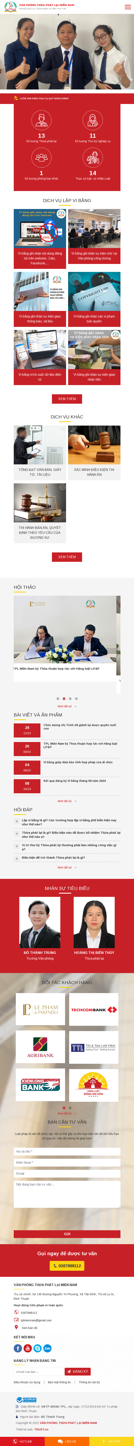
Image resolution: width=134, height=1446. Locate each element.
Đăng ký (77, 1371)
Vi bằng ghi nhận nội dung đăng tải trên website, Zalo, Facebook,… (40, 258)
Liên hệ (67, 1441)
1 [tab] (58, 699)
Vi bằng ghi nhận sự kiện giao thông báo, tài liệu (40, 319)
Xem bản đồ (25, 1328)
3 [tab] (70, 699)
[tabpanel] (67, 639)
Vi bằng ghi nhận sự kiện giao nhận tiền (94, 377)
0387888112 (67, 1266)
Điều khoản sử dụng (27, 1382)
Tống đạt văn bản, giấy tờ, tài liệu (39, 472)
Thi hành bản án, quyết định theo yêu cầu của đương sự (40, 532)
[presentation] (45, 1219)
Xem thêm (67, 399)
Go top (111, 1441)
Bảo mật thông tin (59, 1382)
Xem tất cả (67, 706)
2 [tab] (64, 699)
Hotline (22, 1441)
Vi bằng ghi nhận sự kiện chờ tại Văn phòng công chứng (94, 256)
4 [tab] (76, 699)
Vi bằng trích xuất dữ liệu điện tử (39, 377)
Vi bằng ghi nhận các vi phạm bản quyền (94, 319)
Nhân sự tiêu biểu (67, 888)
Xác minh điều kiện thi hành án (94, 472)
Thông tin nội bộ (89, 1382)
